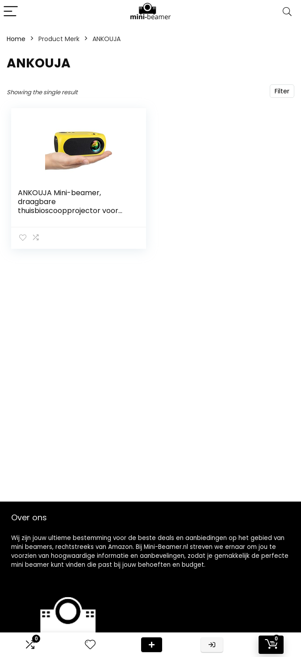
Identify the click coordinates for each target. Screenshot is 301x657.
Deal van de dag (152, 644)
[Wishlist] (90, 644)
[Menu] (10, 12)
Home (16, 38)
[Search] (287, 12)
